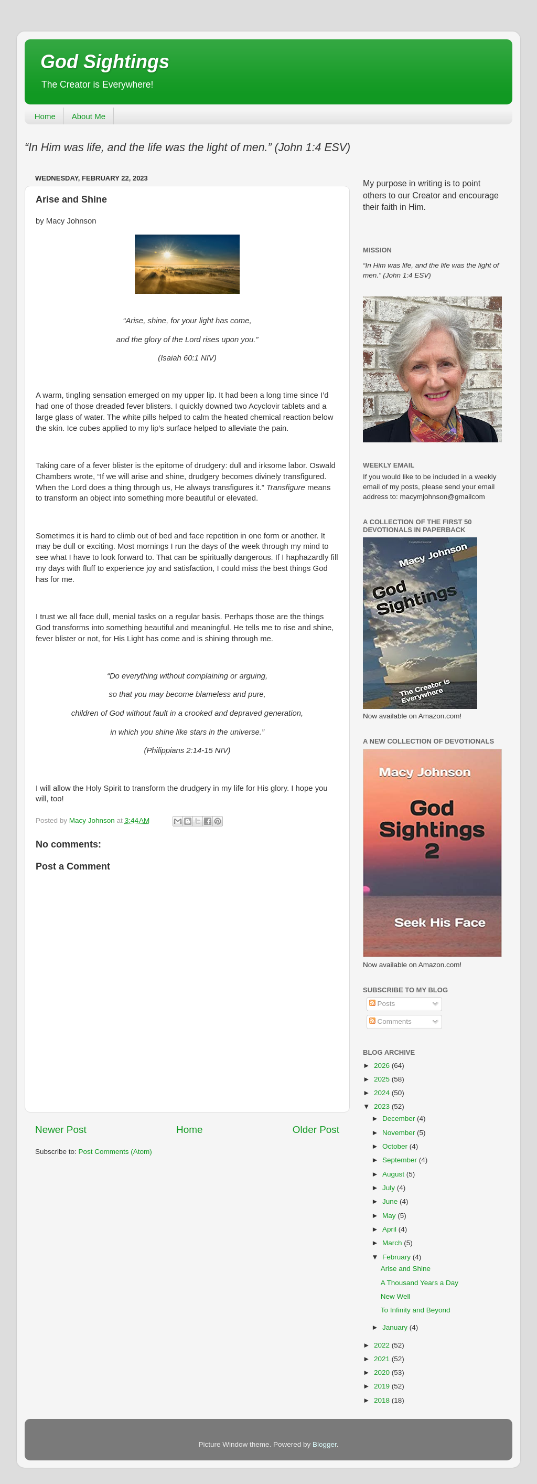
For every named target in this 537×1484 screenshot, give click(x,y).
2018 (383, 1400)
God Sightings (104, 61)
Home (45, 116)
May (390, 1216)
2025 (383, 1079)
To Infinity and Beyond (415, 1310)
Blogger (325, 1444)
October (396, 1146)
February (397, 1257)
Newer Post (61, 1129)
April (390, 1229)
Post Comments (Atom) (115, 1152)
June (391, 1201)
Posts (382, 1004)
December (399, 1118)
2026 (383, 1065)
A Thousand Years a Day (419, 1283)
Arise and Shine (406, 1269)
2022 (383, 1345)
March (393, 1243)
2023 (383, 1106)
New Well (396, 1296)
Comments (390, 1021)
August (394, 1174)
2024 (383, 1093)
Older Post (316, 1129)
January (396, 1327)
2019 (383, 1386)
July (389, 1188)
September (400, 1160)
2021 (383, 1359)
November (399, 1133)
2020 (383, 1372)
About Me (88, 116)
